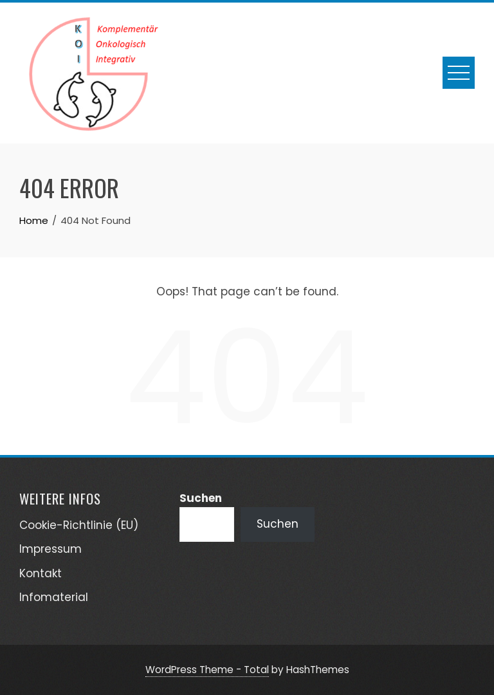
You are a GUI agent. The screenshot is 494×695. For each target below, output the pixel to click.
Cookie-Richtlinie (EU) (78, 525)
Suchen (200, 498)
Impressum (50, 549)
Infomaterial (53, 597)
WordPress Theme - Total (207, 669)
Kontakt (40, 573)
